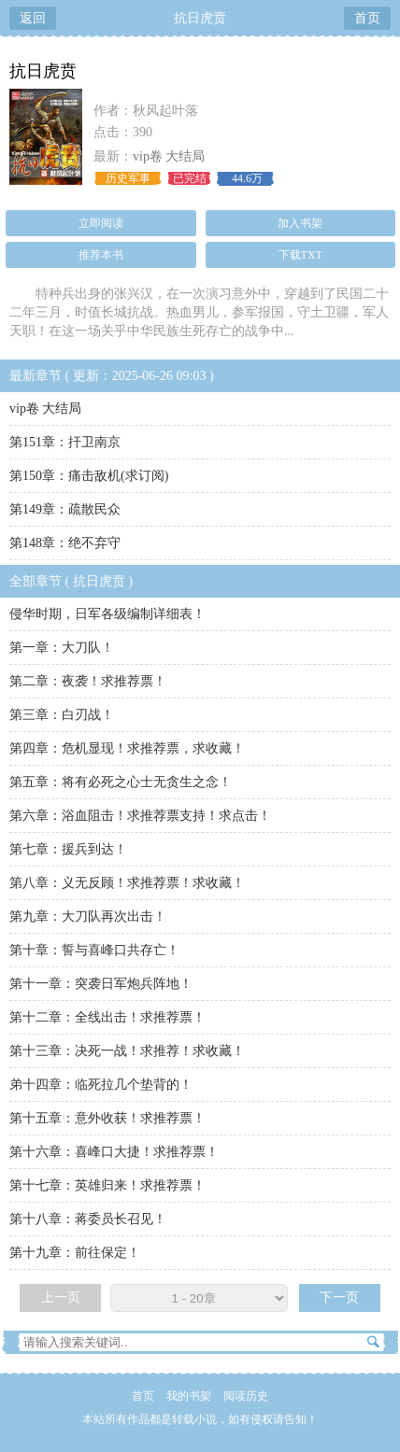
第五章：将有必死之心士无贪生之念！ (120, 782)
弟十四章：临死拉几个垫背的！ (101, 1085)
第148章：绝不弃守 (65, 543)
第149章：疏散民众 (65, 509)
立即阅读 (101, 223)
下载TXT (300, 254)
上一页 (60, 1297)
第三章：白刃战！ (61, 715)
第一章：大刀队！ (61, 648)
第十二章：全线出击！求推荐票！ (107, 1017)
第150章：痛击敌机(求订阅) (88, 476)
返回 (33, 18)
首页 (367, 18)
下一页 (339, 1297)
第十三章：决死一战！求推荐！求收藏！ (127, 1051)
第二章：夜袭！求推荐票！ (87, 681)
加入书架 (300, 223)
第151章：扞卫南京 (65, 442)
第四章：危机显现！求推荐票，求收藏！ (127, 748)
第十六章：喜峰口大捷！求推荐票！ (114, 1152)
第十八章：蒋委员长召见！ (87, 1219)
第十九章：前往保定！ (74, 1253)
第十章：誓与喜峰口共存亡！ (94, 950)
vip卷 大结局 (169, 156)
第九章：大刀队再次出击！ (87, 916)
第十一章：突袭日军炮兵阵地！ (101, 984)
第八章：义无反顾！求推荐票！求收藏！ (127, 883)
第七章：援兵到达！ (68, 849)
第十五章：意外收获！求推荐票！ (107, 1118)
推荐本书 (101, 254)
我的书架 (188, 1396)
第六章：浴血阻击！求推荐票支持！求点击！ (140, 816)
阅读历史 (245, 1396)
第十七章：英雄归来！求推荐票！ (107, 1185)
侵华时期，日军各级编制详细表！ (107, 614)
